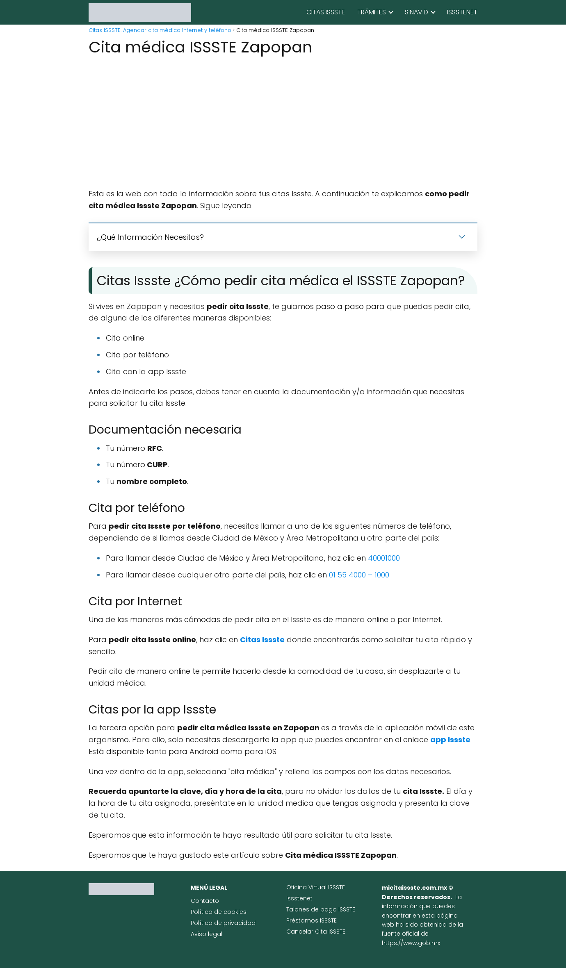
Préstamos (303, 920)
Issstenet (299, 898)
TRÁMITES (371, 12)
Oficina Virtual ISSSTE (315, 887)
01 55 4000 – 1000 (359, 575)
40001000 (384, 558)
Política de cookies (218, 912)
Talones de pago (312, 909)
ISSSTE (346, 909)
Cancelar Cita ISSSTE (315, 931)
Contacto (205, 901)
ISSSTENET (462, 12)
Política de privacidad (223, 923)
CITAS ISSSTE (325, 12)
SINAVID (416, 12)
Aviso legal (206, 934)
